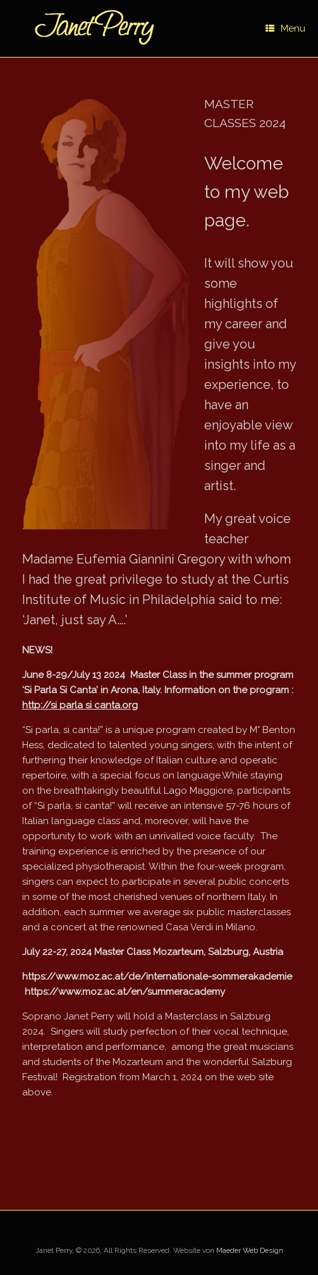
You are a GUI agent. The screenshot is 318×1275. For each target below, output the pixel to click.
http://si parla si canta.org (80, 705)
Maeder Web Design (249, 1250)
